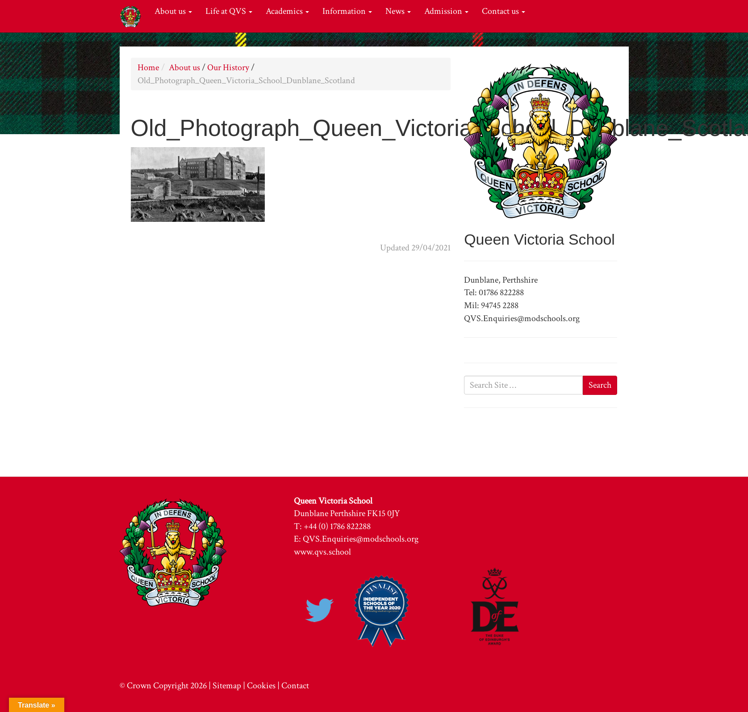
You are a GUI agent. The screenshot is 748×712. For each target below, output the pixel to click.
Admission (446, 11)
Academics (287, 11)
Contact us (503, 11)
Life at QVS (228, 11)
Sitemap (227, 685)
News (398, 11)
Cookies (261, 685)
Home (148, 67)
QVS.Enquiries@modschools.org (360, 539)
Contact (295, 685)
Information (347, 11)
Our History (228, 67)
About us (173, 11)
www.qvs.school (322, 552)
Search (600, 385)
